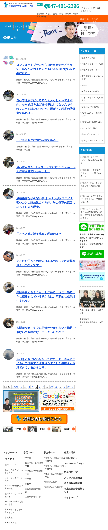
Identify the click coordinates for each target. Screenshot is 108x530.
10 (51, 387)
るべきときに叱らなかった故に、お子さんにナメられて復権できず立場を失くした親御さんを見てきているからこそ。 (45, 363)
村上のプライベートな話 (92, 64)
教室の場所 (69, 27)
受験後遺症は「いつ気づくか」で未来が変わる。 (91, 199)
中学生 (28, 26)
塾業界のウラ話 (88, 58)
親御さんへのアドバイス (92, 140)
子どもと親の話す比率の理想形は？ (38, 233)
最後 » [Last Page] (70, 387)
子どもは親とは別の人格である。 (37, 140)
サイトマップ (71, 497)
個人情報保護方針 (73, 483)
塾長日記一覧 (71, 472)
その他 (84, 85)
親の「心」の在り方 (90, 134)
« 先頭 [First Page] (15, 387)
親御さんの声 (51, 482)
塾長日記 (87, 11)
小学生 (8, 26)
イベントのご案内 (89, 128)
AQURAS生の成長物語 (92, 122)
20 (56, 387)
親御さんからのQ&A (54, 487)
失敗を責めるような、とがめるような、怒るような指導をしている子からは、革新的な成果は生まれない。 (45, 296)
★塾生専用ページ (33, 497)
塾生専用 (97, 8)
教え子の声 (59, 27)
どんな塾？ (94, 20)
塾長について (10, 464)
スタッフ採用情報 (73, 478)
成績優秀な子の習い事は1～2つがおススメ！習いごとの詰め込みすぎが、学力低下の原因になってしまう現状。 (45, 202)
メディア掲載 (10, 522)
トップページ (10, 452)
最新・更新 (84, 20)
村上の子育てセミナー (91, 70)
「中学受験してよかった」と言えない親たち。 (91, 173)
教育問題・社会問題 (90, 91)
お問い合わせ (79, 27)
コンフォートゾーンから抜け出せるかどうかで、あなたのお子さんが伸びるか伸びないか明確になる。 (45, 69)
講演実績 (9, 517)
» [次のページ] (64, 387)
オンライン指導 (49, 27)
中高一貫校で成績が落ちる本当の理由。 (91, 186)
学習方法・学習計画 (90, 107)
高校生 (39, 26)
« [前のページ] (21, 387)
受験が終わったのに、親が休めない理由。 (91, 160)
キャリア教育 (18, 27)
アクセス (86, 8)
